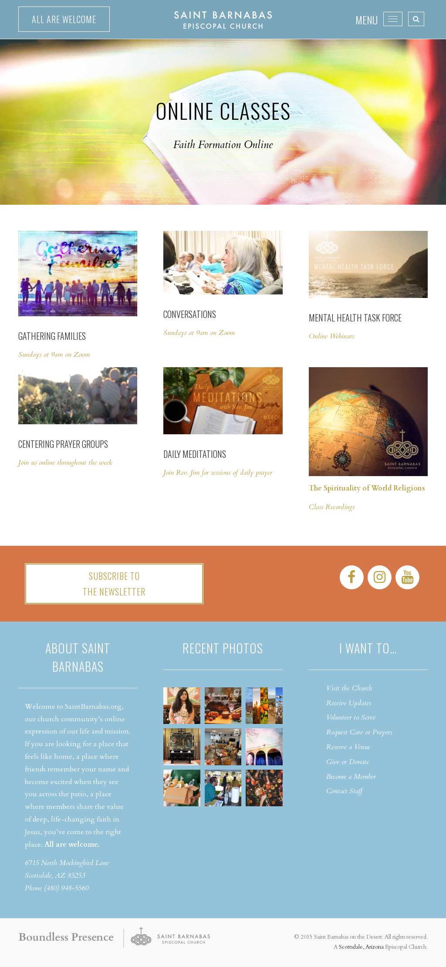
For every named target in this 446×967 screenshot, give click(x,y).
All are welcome (64, 19)
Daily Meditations (195, 453)
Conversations (189, 314)
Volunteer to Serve (350, 717)
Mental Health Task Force (355, 317)
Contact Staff (344, 791)
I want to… (368, 648)
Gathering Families (52, 335)
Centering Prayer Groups (63, 443)
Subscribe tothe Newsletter (114, 583)
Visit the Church (349, 688)
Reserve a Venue (348, 747)
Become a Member (351, 776)
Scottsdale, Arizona (361, 947)
